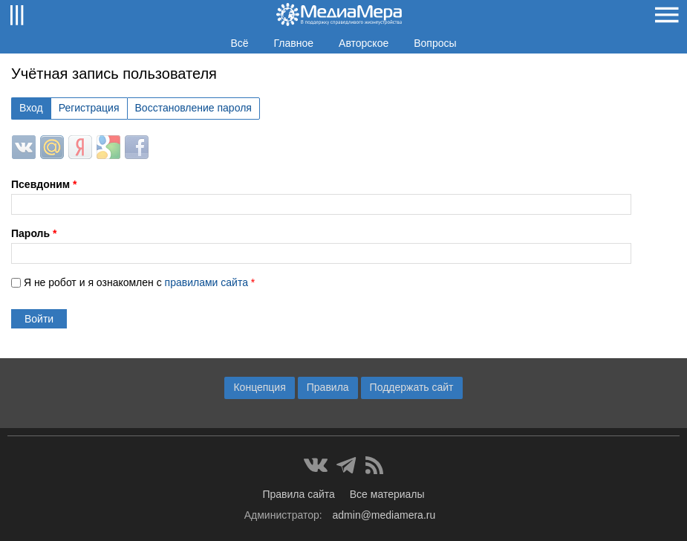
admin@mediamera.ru (384, 515)
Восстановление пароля (193, 108)
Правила (328, 387)
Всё (239, 43)
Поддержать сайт (412, 387)
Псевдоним (43, 184)
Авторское (363, 43)
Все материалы (387, 494)
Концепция (259, 387)
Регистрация (89, 108)
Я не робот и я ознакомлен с (139, 282)
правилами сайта (206, 282)
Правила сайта (298, 494)
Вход (31, 108)
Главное (294, 43)
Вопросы (435, 43)
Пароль (33, 233)
